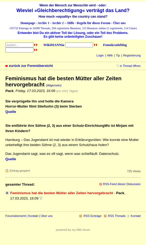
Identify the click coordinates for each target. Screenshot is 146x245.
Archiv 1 (43, 23)
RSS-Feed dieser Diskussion (122, 184)
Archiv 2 (58, 23)
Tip (118, 55)
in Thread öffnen (130, 65)
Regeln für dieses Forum (93, 23)
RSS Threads (117, 215)
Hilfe (70, 23)
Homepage (27, 23)
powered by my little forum (73, 229)
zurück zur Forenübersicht (31, 66)
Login (100, 55)
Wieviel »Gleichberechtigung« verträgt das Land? (73, 10)
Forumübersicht (15, 215)
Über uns (119, 23)
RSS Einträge (92, 215)
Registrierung (132, 55)
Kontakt (33, 215)
